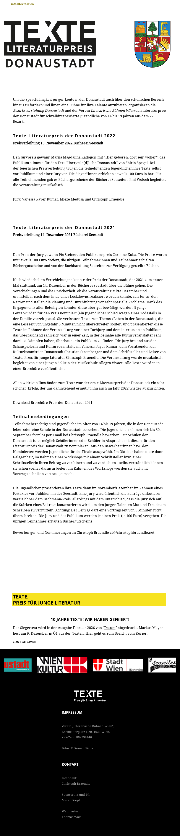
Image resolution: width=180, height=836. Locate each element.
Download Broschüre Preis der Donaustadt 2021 (52, 403)
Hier (89, 633)
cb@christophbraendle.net (132, 532)
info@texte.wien (22, 4)
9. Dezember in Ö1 (42, 633)
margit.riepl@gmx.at (77, 806)
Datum (109, 628)
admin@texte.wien (75, 822)
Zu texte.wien (25, 642)
